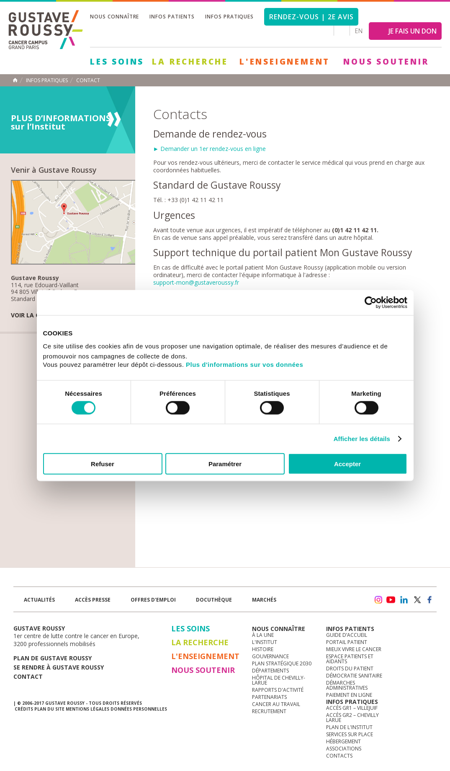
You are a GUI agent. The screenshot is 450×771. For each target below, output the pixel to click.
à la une (263, 635)
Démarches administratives (347, 685)
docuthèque (214, 599)
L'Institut (264, 642)
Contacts (339, 755)
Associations (343, 748)
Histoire (262, 649)
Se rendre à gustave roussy (58, 667)
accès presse (93, 599)
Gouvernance (270, 656)
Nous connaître (114, 16)
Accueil (15, 80)
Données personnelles (139, 709)
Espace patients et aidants (349, 659)
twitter (417, 600)
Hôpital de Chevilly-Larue (278, 680)
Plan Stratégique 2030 (281, 663)
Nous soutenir (386, 61)
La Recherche (190, 61)
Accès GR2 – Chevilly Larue (352, 717)
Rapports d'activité (277, 689)
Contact (88, 80)
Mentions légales (87, 709)
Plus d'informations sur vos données (244, 364)
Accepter (347, 463)
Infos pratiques (229, 16)
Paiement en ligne (349, 694)
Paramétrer (225, 463)
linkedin (404, 600)
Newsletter (349, 604)
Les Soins (117, 61)
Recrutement (269, 711)
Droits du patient (349, 668)
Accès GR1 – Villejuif (352, 707)
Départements (270, 670)
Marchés (264, 599)
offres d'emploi (153, 599)
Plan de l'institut (349, 727)
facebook (430, 600)
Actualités (39, 599)
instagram (378, 600)
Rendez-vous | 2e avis (311, 16)
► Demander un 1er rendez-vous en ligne (209, 149)
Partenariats (269, 697)
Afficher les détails (362, 438)
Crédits (24, 709)
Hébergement (343, 741)
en (359, 31)
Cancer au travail (276, 704)
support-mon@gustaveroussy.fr (196, 282)
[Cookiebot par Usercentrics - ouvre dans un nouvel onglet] (370, 302)
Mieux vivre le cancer (353, 649)
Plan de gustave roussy (52, 658)
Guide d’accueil (346, 635)
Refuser (102, 463)
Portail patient (346, 642)
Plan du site (49, 709)
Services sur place (349, 734)
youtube (391, 600)
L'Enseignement (284, 61)
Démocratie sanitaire (354, 675)
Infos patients (171, 16)
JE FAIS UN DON (412, 31)
